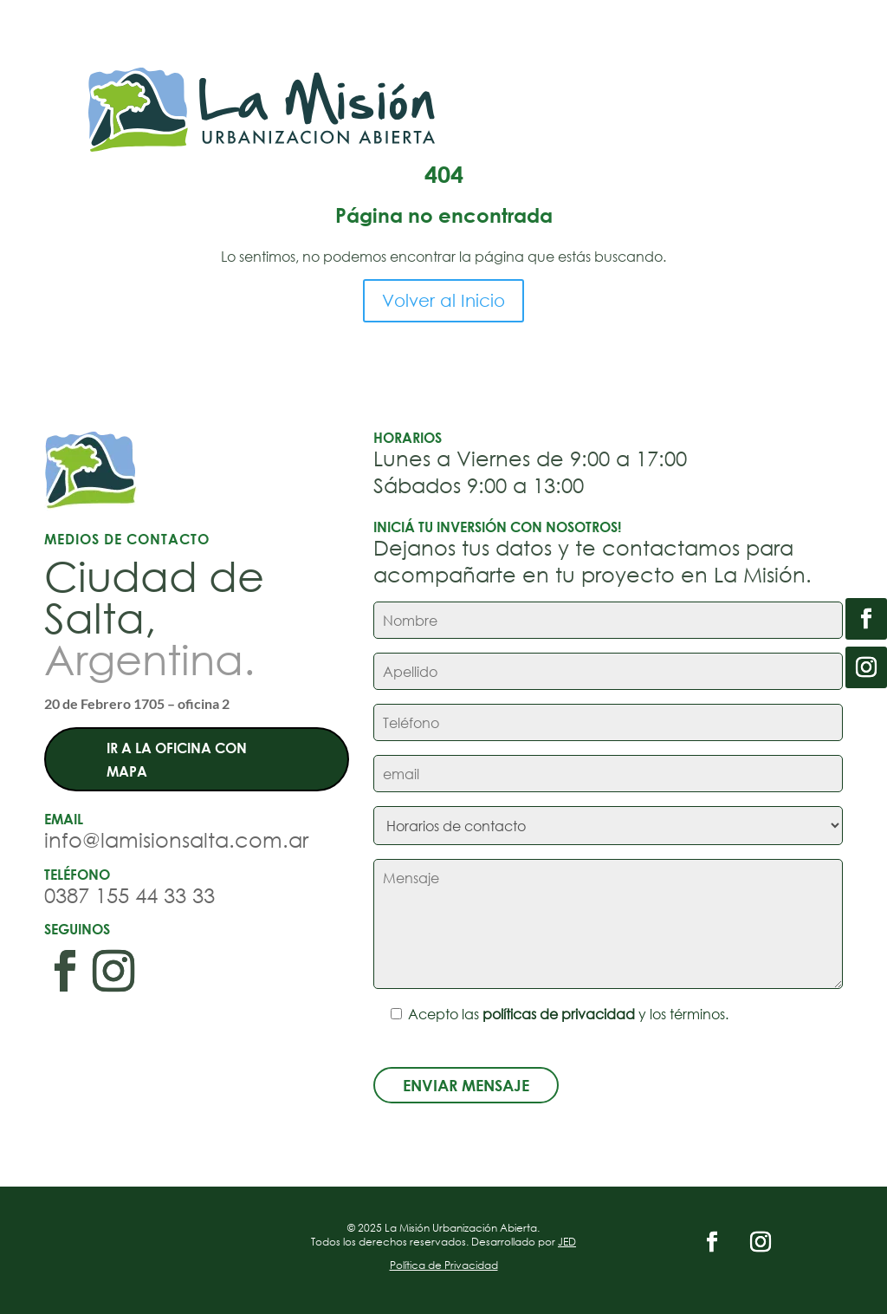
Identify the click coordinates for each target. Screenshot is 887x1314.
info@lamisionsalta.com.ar (176, 839)
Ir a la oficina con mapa (177, 759)
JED (567, 1241)
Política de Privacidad (444, 1265)
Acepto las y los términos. (550, 1014)
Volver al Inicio (443, 300)
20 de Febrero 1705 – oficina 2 (137, 703)
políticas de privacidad (558, 1014)
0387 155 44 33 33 (129, 894)
